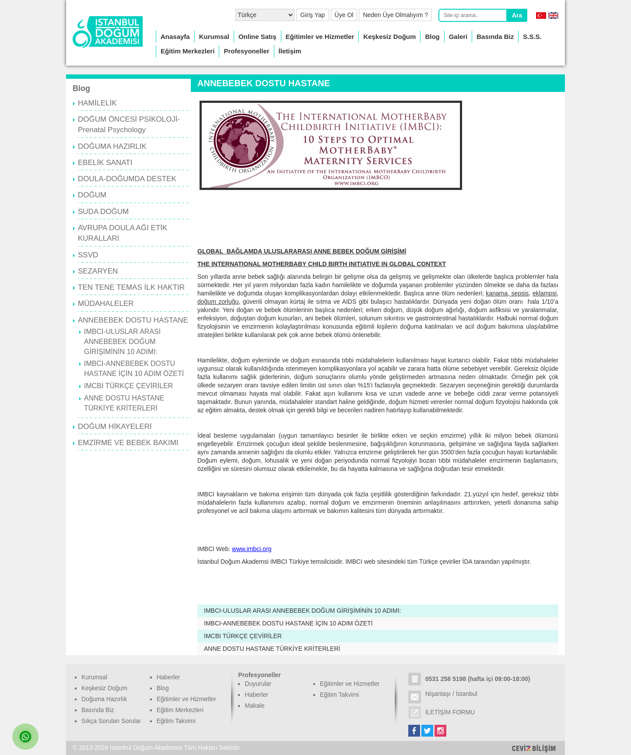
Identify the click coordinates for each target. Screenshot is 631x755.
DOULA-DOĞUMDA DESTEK (127, 179)
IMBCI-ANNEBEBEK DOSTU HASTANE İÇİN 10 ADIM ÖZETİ (288, 623)
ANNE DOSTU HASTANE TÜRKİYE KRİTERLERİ (272, 648)
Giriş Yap (312, 14)
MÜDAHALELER (106, 303)
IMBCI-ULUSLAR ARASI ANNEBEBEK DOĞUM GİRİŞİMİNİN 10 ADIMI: (122, 341)
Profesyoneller (246, 51)
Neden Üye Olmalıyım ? (395, 14)
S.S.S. (532, 36)
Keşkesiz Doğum (389, 36)
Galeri (458, 36)
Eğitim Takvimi (176, 720)
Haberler (168, 677)
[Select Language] (264, 15)
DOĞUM (92, 195)
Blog (432, 36)
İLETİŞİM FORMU (450, 712)
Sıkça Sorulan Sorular (111, 720)
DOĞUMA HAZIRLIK (112, 146)
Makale (254, 705)
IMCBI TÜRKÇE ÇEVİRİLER (128, 386)
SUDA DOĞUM (103, 211)
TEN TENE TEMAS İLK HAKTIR (131, 287)
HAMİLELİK (97, 103)
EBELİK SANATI (105, 162)
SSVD (88, 255)
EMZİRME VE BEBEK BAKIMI (128, 443)
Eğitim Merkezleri (187, 51)
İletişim (290, 51)
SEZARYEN (98, 271)
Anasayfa (175, 36)
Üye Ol (344, 14)
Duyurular (258, 683)
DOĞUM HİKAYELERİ (115, 426)
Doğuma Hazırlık (104, 698)
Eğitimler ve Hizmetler (320, 36)
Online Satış (257, 36)
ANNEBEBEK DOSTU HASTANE (133, 320)
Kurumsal (214, 36)
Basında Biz (495, 36)
